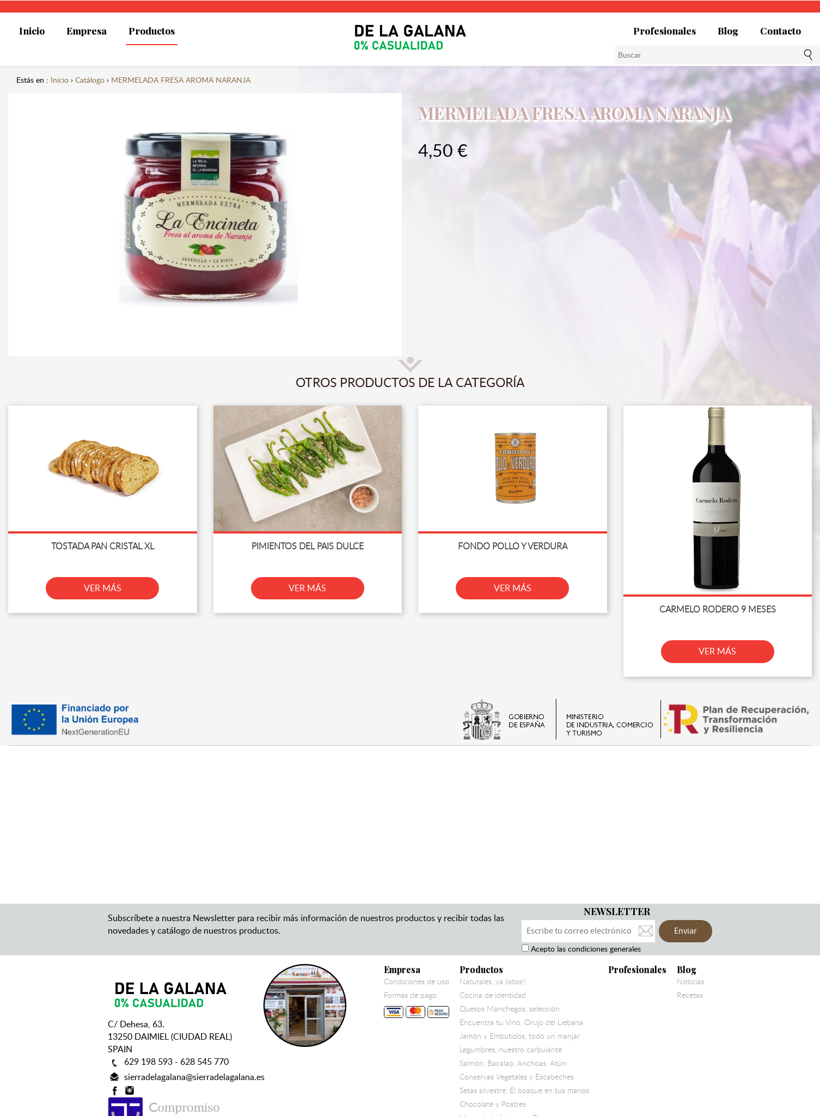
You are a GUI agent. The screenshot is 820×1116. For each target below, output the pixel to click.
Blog (728, 30)
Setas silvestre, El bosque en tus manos (524, 1090)
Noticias (690, 981)
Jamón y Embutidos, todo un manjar (520, 1036)
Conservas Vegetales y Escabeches (517, 1077)
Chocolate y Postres (493, 1104)
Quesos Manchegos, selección (510, 1009)
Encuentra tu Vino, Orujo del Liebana (521, 1022)
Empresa (86, 30)
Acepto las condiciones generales (585, 948)
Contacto (780, 30)
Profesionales (664, 30)
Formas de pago (416, 1006)
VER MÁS (102, 588)
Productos (151, 30)
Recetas (690, 995)
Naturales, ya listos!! (493, 981)
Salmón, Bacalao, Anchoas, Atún (513, 1063)
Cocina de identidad (493, 995)
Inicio (32, 30)
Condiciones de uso (416, 981)
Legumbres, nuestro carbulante (511, 1049)
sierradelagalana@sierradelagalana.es (194, 1077)
